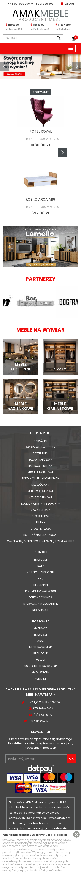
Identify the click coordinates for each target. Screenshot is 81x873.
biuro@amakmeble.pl (43, 721)
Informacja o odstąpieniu (41, 603)
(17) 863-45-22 (43, 708)
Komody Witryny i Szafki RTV (40, 503)
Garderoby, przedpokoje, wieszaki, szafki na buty (40, 541)
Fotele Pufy (40, 453)
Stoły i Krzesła (40, 529)
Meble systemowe (40, 497)
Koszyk (76, 37)
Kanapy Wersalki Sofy (40, 447)
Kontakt (40, 678)
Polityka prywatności (40, 591)
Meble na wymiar (40, 647)
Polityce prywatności (25, 870)
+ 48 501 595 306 (42, 3)
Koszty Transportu (40, 572)
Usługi (40, 660)
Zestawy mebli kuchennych (40, 478)
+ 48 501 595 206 (18, 3)
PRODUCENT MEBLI (40, 14)
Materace (40, 628)
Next (62, 152)
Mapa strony (40, 672)
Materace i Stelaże (40, 466)
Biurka (40, 522)
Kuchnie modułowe (41, 472)
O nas (40, 641)
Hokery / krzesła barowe (40, 535)
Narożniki (40, 441)
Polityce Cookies (51, 870)
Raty (40, 566)
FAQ (40, 578)
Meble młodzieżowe (41, 491)
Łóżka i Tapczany (40, 459)
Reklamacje (40, 610)
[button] (4, 66)
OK (71, 758)
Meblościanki (40, 485)
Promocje (40, 653)
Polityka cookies (40, 597)
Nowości (40, 559)
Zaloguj (68, 3)
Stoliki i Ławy (40, 516)
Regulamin (40, 585)
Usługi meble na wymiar (40, 666)
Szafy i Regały (40, 510)
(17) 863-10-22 (43, 715)
